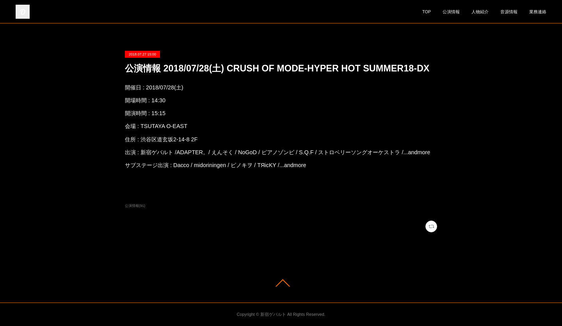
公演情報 (451, 11)
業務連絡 (537, 11)
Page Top (281, 283)
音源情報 (509, 11)
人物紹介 (480, 11)
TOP (426, 11)
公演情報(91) (135, 206)
